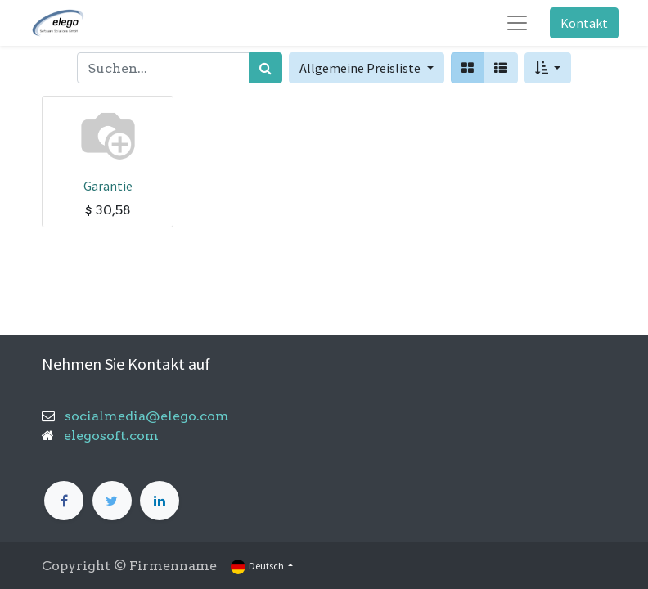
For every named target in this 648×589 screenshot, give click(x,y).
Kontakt (584, 23)
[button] (547, 67)
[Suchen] (265, 67)
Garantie (108, 186)
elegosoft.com (110, 435)
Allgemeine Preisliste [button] (361, 68)
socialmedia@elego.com (142, 416)
